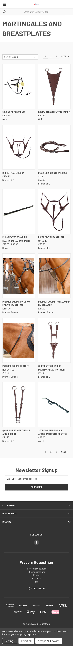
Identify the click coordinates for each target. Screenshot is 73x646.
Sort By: (7, 57)
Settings (10, 641)
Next (65, 56)
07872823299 (38, 588)
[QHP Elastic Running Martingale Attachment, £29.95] (54, 340)
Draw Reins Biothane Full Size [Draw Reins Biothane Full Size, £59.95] (52, 175)
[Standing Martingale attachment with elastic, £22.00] (54, 404)
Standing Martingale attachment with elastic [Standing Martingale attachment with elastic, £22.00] (52, 432)
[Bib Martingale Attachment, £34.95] (54, 86)
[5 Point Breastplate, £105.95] (18, 86)
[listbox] (24, 57)
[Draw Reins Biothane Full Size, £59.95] (54, 147)
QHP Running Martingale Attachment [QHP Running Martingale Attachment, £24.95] (16, 432)
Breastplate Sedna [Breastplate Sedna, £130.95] (13, 173)
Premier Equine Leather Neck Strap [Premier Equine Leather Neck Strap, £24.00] (15, 368)
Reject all (26, 641)
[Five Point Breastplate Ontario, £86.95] (54, 211)
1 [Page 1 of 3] (45, 56)
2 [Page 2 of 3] (51, 56)
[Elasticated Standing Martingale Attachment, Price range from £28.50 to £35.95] (18, 211)
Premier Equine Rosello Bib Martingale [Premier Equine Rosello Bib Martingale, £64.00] (54, 303)
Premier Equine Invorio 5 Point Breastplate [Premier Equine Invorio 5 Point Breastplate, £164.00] (16, 303)
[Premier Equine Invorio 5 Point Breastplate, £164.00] (18, 276)
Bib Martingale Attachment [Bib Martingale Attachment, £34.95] (54, 112)
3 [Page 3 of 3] (56, 56)
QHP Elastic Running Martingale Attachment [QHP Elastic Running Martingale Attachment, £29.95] (52, 368)
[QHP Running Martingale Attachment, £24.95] (18, 404)
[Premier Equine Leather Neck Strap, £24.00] (18, 340)
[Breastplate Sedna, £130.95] (18, 147)
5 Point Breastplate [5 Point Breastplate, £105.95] (13, 112)
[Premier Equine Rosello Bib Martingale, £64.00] (54, 276)
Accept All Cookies (48, 641)
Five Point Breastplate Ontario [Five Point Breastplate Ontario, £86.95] (51, 239)
